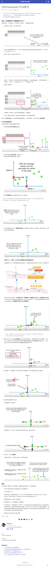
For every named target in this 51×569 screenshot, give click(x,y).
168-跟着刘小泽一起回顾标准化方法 (12, 551)
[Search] (46, 1)
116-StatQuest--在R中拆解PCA (11, 547)
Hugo (32, 565)
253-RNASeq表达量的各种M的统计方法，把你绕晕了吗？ (17, 549)
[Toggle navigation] (2, 2)
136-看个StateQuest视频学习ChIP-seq (13, 552)
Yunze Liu (9, 523)
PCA (7, 516)
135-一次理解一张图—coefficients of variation (15, 554)
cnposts (17, 9)
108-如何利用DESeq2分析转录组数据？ (9, 540)
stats (3, 516)
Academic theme (26, 565)
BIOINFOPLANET (25, 1)
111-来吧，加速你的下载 (6, 535)
